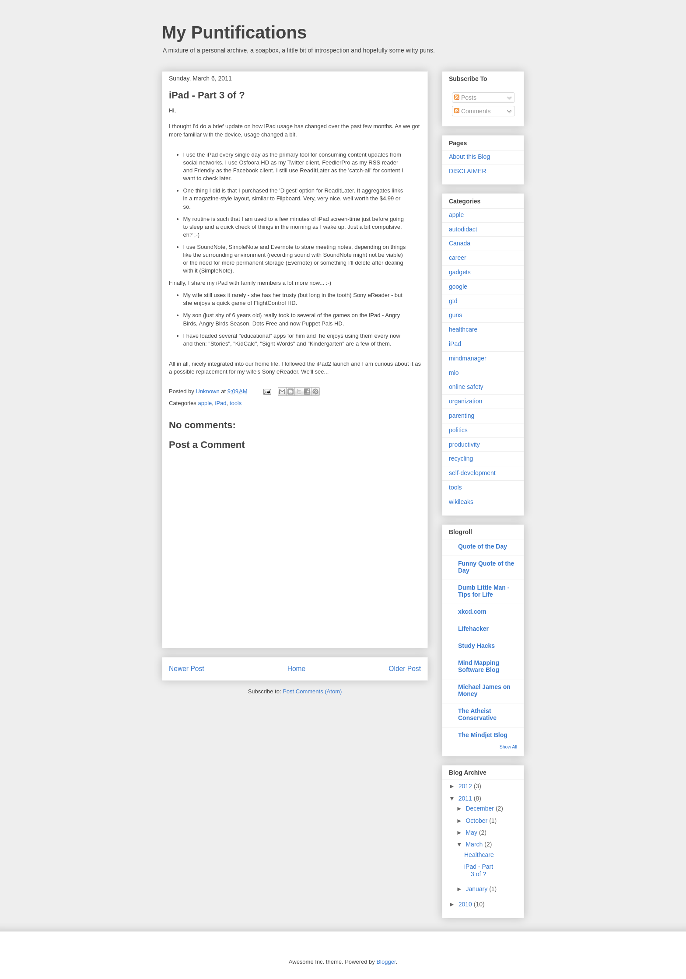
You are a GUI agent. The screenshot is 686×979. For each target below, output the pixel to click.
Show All (508, 746)
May (472, 832)
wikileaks (461, 501)
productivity (464, 444)
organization (465, 401)
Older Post (404, 668)
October (477, 820)
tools (236, 403)
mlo (454, 372)
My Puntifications (234, 32)
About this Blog (469, 156)
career (457, 257)
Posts (465, 97)
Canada (459, 243)
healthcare (463, 329)
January (477, 888)
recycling (461, 458)
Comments (472, 111)
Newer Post (186, 668)
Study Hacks (476, 645)
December (480, 808)
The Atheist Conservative (477, 714)
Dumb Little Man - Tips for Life (483, 591)
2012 (466, 786)
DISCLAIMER (467, 171)
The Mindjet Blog (483, 734)
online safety (466, 386)
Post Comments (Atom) (312, 691)
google (458, 286)
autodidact (463, 229)
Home (296, 668)
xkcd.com (472, 611)
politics (458, 430)
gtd (453, 300)
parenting (461, 415)
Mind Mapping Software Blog (478, 666)
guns (455, 314)
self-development (472, 472)
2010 (466, 904)
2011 (466, 798)
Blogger (386, 961)
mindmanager (467, 358)
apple (205, 403)
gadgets (460, 272)
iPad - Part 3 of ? (478, 870)
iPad (221, 403)
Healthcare (479, 854)
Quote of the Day (482, 546)
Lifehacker (473, 628)
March (475, 844)
